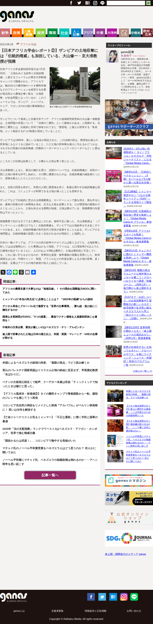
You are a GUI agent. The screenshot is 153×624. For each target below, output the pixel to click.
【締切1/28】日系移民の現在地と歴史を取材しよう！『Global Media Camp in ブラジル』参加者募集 (137, 218)
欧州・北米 (148, 32)
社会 (64, 32)
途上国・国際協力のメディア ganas (125, 554)
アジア (88, 32)
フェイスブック (71, 3)
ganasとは (19, 611)
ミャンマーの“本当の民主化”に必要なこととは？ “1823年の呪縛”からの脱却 (47, 299)
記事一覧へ (50, 475)
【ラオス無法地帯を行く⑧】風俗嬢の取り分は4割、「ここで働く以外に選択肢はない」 (138, 426)
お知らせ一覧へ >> (142, 371)
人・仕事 (76, 32)
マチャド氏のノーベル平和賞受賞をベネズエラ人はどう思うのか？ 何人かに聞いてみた (138, 456)
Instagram (123, 596)
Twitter (79, 3)
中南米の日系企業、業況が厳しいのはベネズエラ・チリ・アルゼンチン (43, 327)
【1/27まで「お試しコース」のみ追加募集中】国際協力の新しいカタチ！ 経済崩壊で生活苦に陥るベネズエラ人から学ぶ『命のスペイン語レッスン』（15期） (137, 308)
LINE (134, 596)
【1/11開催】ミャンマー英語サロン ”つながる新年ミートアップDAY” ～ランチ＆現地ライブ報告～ (137, 198)
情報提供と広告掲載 (95, 611)
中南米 (136, 32)
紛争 (5, 32)
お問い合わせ (134, 611)
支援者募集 (57, 611)
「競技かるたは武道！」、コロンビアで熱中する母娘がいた (39, 440)
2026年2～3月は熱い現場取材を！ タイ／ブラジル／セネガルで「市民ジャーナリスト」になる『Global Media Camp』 (137, 155)
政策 (17, 32)
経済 (41, 32)
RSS (102, 3)
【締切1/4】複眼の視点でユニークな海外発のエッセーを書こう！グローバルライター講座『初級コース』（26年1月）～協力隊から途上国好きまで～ (137, 281)
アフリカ (124, 32)
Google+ (87, 3)
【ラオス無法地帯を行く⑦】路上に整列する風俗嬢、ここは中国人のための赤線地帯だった (138, 411)
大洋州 (112, 32)
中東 (100, 32)
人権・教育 (29, 32)
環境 (52, 32)
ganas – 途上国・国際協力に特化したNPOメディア (18, 17)
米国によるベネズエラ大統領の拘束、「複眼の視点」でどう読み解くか (46, 362)
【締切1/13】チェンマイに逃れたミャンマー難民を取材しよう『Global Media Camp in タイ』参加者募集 (137, 257)
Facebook (91, 596)
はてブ (95, 3)
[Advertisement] (76, 576)
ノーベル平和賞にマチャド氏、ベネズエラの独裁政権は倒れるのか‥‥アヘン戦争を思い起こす (138, 441)
